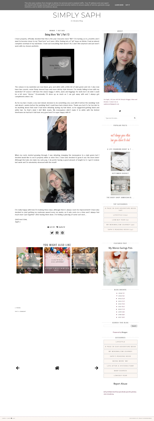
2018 (120, 314)
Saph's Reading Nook (118, 229)
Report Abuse (120, 383)
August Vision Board (29, 268)
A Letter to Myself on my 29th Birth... (57, 269)
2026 (120, 293)
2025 (120, 296)
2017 (120, 317)
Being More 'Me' (62, 227)
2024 (120, 298)
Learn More (119, 5)
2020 (120, 309)
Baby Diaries (120, 370)
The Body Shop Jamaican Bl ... (120, 197)
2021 (120, 306)
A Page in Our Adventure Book (120, 208)
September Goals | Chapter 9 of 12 (84, 269)
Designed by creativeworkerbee (141, 418)
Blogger (125, 332)
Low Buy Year (119, 220)
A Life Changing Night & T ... (120, 149)
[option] (29, 271)
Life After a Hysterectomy (120, 366)
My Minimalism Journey (118, 224)
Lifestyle (118, 215)
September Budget (120, 173)
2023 (120, 301)
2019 (120, 312)
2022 (120, 304)
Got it (128, 5)
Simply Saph (77, 15)
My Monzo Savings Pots (120, 248)
